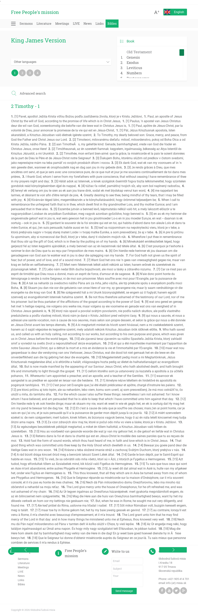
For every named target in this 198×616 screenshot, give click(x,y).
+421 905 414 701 (178, 578)
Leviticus (134, 67)
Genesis (133, 57)
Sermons (26, 23)
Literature (44, 23)
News (88, 23)
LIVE (76, 23)
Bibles (112, 23)
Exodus (133, 62)
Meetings (62, 23)
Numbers (134, 73)
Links (100, 23)
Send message (124, 590)
